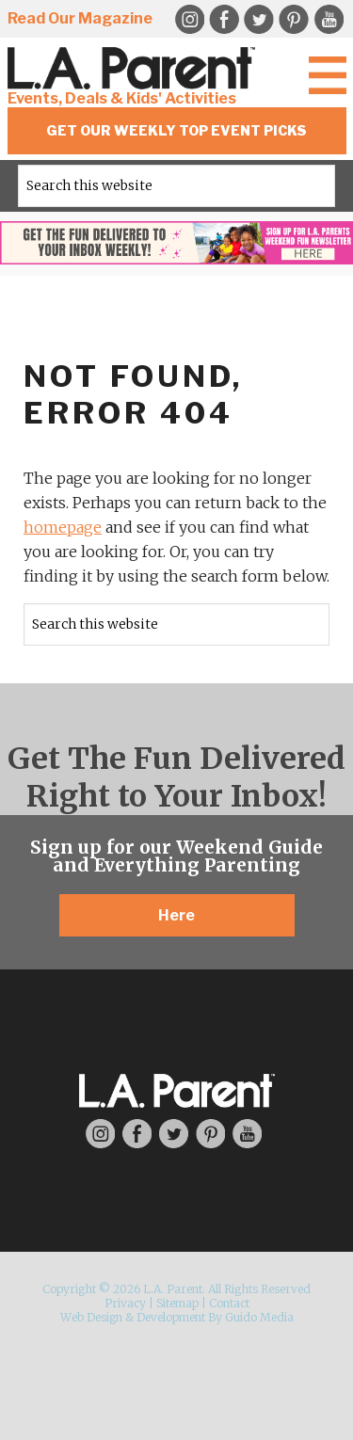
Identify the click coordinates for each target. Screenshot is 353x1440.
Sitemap (177, 1303)
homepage (63, 527)
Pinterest (294, 20)
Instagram (100, 1133)
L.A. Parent (135, 68)
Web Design (91, 1317)
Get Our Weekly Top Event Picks (176, 130)
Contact (229, 1303)
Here (176, 915)
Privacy (125, 1303)
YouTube (328, 20)
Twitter (259, 20)
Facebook (224, 20)
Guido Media (259, 1317)
